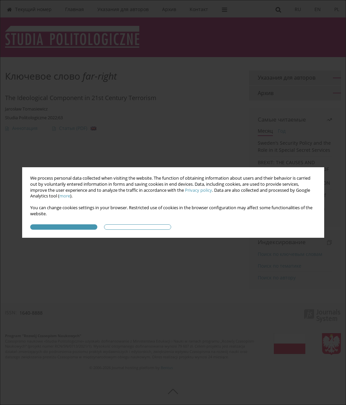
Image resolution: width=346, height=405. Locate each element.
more (64, 196)
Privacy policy (198, 190)
